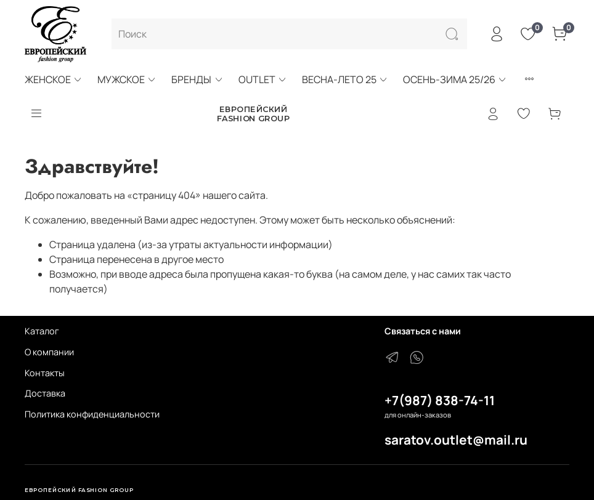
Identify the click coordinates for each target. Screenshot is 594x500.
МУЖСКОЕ (127, 79)
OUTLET (262, 79)
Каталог (42, 331)
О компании (49, 352)
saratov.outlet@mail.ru (455, 439)
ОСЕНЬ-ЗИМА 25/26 (455, 79)
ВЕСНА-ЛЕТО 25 (345, 79)
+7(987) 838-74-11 (439, 400)
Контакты (45, 373)
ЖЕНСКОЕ (54, 79)
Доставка (45, 393)
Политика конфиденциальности (92, 414)
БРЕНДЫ (197, 79)
